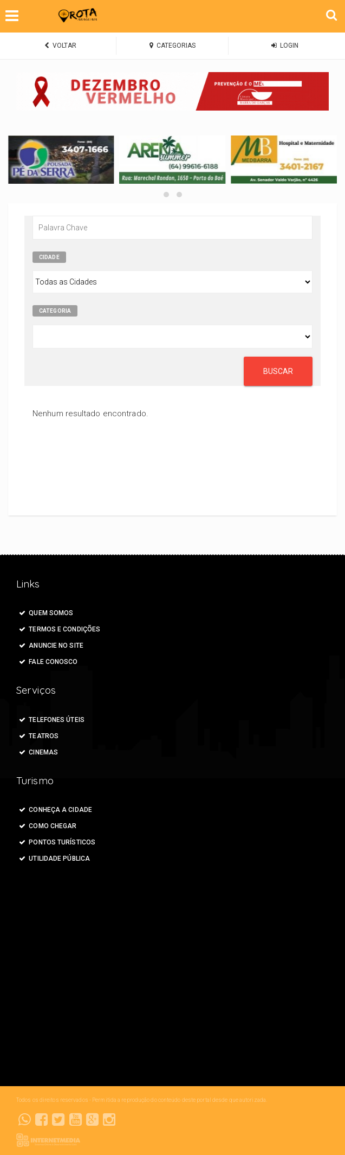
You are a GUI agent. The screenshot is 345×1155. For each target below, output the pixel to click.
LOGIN (284, 45)
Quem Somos (46, 613)
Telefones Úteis (51, 720)
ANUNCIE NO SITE (51, 645)
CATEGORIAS (172, 45)
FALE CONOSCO (48, 662)
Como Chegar (47, 826)
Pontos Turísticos (57, 842)
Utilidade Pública (54, 858)
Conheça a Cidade (55, 810)
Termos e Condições (59, 629)
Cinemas (38, 752)
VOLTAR (60, 45)
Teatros (38, 736)
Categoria (55, 311)
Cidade (49, 257)
